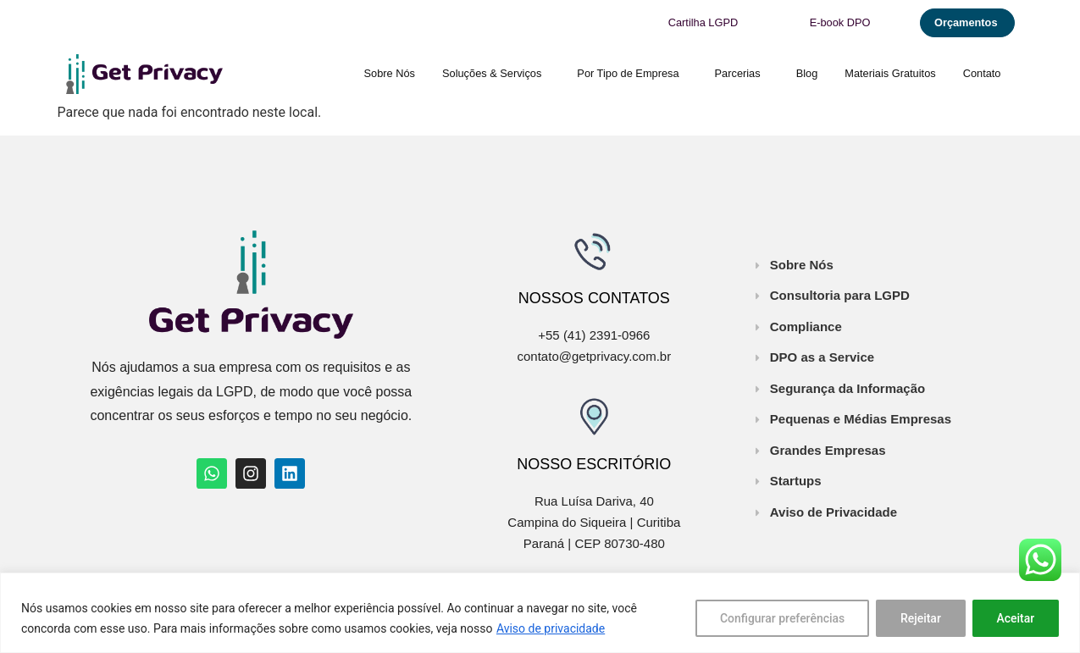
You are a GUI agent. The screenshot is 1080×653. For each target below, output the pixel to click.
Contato (982, 73)
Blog (807, 73)
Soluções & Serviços (496, 73)
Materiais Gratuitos (890, 73)
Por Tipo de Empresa (632, 73)
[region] (540, 613)
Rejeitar (920, 618)
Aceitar (1015, 618)
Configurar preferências (781, 618)
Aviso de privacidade (550, 628)
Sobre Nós (389, 73)
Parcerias (742, 73)
